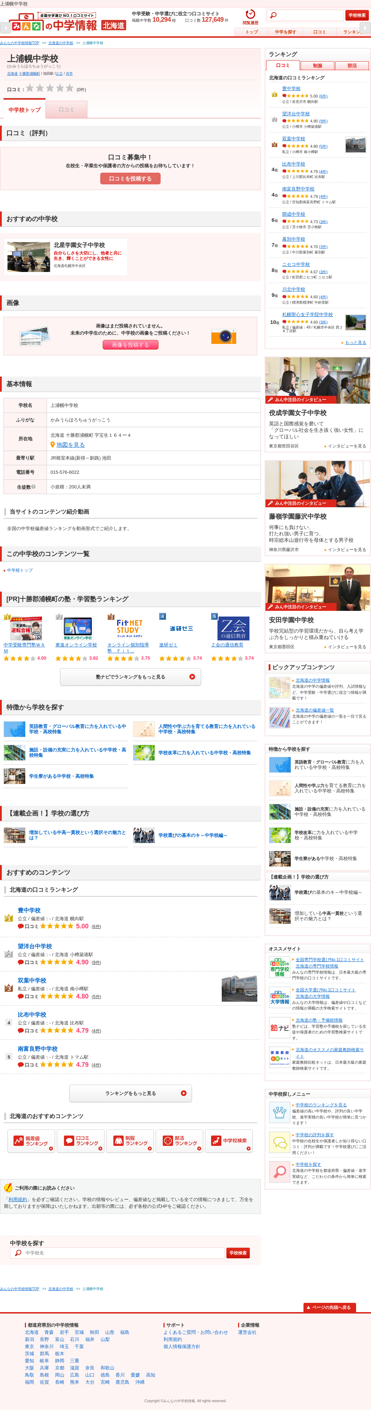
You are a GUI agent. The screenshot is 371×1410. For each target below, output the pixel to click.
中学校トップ (25, 110)
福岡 (29, 1382)
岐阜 (44, 1360)
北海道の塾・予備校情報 (319, 1020)
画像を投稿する (130, 345)
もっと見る (355, 342)
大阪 (29, 1367)
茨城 (29, 1353)
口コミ (319, 32)
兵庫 (44, 1367)
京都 (59, 1367)
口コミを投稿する (130, 178)
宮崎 (105, 1382)
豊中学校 (29, 910)
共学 (69, 73)
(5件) (323, 146)
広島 (74, 1375)
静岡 (59, 1360)
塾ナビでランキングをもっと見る (130, 677)
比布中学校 (32, 1015)
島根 (44, 1375)
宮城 (79, 1332)
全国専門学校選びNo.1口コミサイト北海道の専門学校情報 (330, 963)
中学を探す (285, 32)
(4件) (323, 171)
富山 (59, 1339)
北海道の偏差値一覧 (315, 710)
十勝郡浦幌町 (29, 73)
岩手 (64, 1332)
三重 (74, 1360)
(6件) (323, 96)
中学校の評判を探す (315, 1134)
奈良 (90, 1367)
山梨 (105, 1339)
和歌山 (107, 1367)
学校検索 (357, 15)
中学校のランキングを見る (321, 1104)
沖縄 (140, 1382)
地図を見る (71, 445)
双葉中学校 (32, 980)
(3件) (323, 221)
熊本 (74, 1382)
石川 (74, 1339)
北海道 (12, 73)
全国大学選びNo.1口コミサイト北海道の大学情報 (326, 993)
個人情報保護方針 (181, 1346)
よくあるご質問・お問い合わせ (195, 1332)
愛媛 (135, 1375)
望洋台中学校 (35, 946)
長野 (44, 1339)
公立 (59, 73)
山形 (109, 1332)
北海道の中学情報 (313, 680)
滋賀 (74, 1367)
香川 (120, 1375)
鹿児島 (122, 1382)
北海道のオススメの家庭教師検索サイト (330, 1053)
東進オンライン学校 (76, 645)
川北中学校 (293, 289)
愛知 (29, 1360)
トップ (251, 32)
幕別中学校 (293, 239)
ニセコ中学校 (296, 264)
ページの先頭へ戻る (331, 1307)
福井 (90, 1339)
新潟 (29, 1339)
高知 (150, 1375)
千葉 (79, 1346)
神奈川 (47, 1346)
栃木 (59, 1353)
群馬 (44, 1353)
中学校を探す (308, 1164)
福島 (124, 1332)
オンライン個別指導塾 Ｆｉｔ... (128, 648)
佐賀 (44, 1382)
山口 (90, 1375)
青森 (49, 1332)
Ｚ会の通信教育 (227, 645)
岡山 (59, 1375)
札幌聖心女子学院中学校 (307, 314)
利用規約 (18, 1199)
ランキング (354, 32)
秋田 (94, 1332)
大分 (90, 1382)
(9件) (323, 121)
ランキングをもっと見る (130, 1093)
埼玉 (64, 1346)
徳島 (105, 1375)
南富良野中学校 (38, 1049)
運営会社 (247, 1332)
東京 (29, 1346)
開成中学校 (293, 214)
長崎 (59, 1382)
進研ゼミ (168, 645)
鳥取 (29, 1375)
